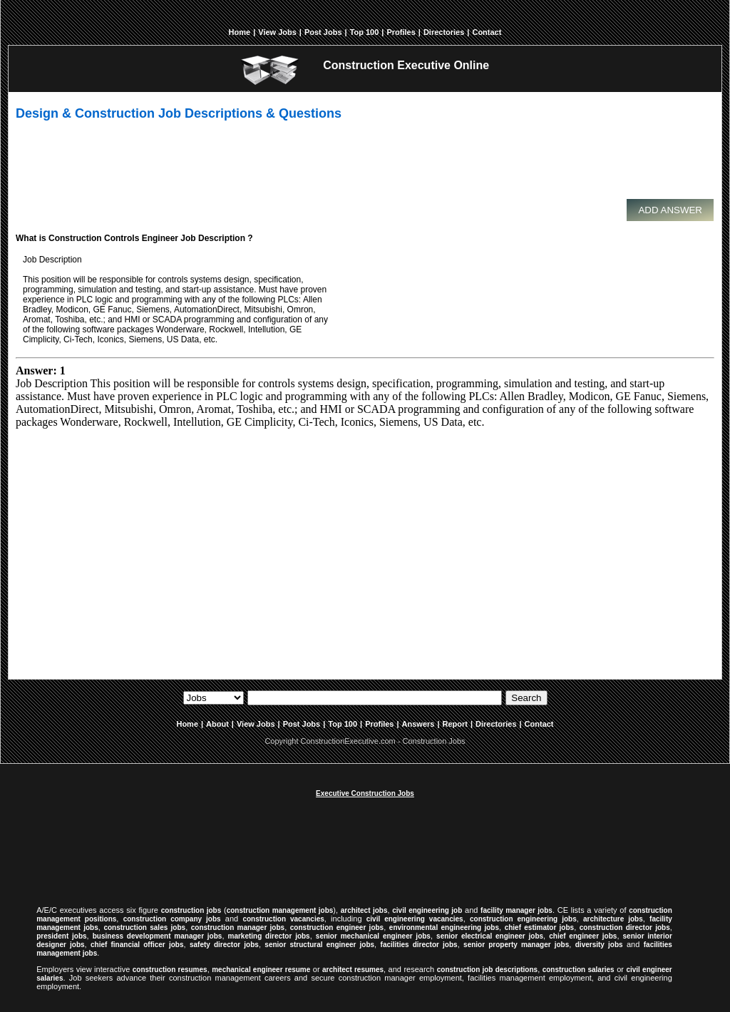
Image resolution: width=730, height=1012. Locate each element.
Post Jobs (323, 32)
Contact (486, 32)
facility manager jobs (516, 910)
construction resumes (170, 969)
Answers (418, 724)
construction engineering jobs (523, 919)
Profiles (400, 32)
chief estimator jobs (540, 927)
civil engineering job (427, 910)
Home (240, 32)
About (217, 724)
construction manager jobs (237, 927)
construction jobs (191, 910)
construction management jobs (280, 910)
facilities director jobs (419, 945)
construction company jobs (172, 919)
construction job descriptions (487, 969)
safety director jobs (224, 945)
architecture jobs (613, 919)
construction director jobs (625, 927)
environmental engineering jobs (444, 927)
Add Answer (670, 210)
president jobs (61, 936)
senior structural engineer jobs (319, 945)
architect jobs (364, 910)
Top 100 (364, 32)
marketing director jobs (269, 936)
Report (455, 724)
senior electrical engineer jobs (489, 936)
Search (526, 697)
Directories (443, 32)
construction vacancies (283, 919)
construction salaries (579, 969)
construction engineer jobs (337, 927)
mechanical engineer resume (261, 969)
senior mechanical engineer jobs (373, 936)
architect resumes (353, 969)
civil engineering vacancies (414, 919)
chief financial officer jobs (137, 945)
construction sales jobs (144, 927)
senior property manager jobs (516, 945)
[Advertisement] (361, 166)
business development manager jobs (157, 936)
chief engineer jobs (583, 936)
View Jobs (277, 32)
